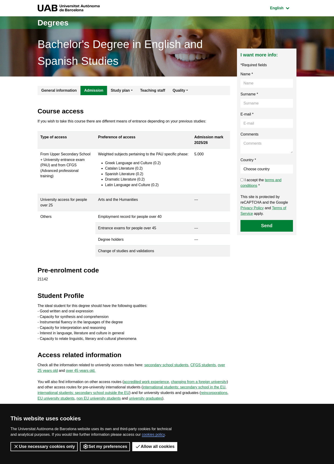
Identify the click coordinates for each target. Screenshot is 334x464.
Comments (249, 134)
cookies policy (153, 434)
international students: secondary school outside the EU (101, 401)
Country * (248, 160)
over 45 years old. (81, 379)
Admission (93, 90)
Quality (179, 90)
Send (266, 225)
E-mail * (247, 114)
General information (59, 90)
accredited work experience (148, 390)
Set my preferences (105, 446)
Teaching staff (152, 90)
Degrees (54, 22)
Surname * (249, 94)
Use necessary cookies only (44, 446)
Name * (246, 74)
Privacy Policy (252, 208)
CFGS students (205, 373)
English (283, 7)
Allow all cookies (154, 446)
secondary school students (169, 373)
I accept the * (261, 183)
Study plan (120, 90)
